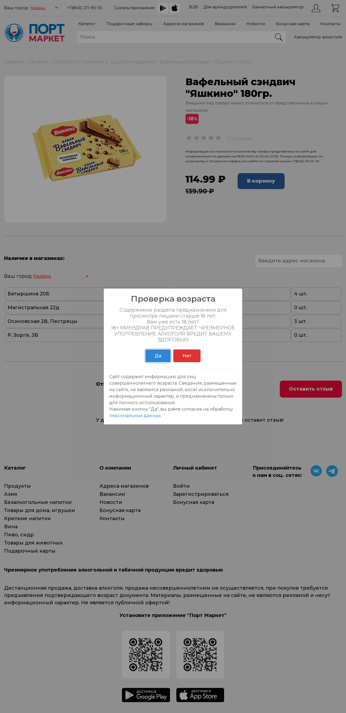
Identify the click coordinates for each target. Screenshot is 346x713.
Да (158, 355)
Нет (186, 355)
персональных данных (135, 415)
